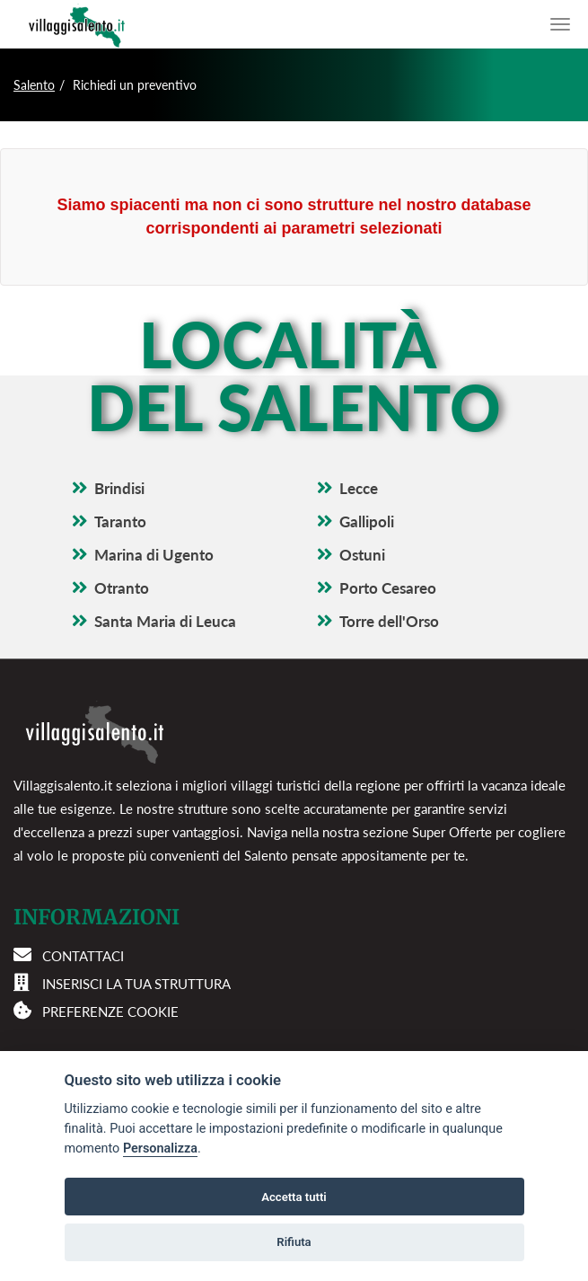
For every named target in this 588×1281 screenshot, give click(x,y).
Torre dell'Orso (389, 621)
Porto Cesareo (387, 588)
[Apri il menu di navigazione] (560, 24)
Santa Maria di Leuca (165, 621)
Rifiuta (293, 1242)
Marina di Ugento (154, 554)
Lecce (358, 488)
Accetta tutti (294, 1197)
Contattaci (83, 956)
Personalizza (160, 1148)
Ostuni (362, 554)
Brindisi (119, 488)
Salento (34, 85)
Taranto (120, 521)
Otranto (121, 588)
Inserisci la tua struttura (136, 984)
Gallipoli (366, 521)
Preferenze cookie (110, 1011)
